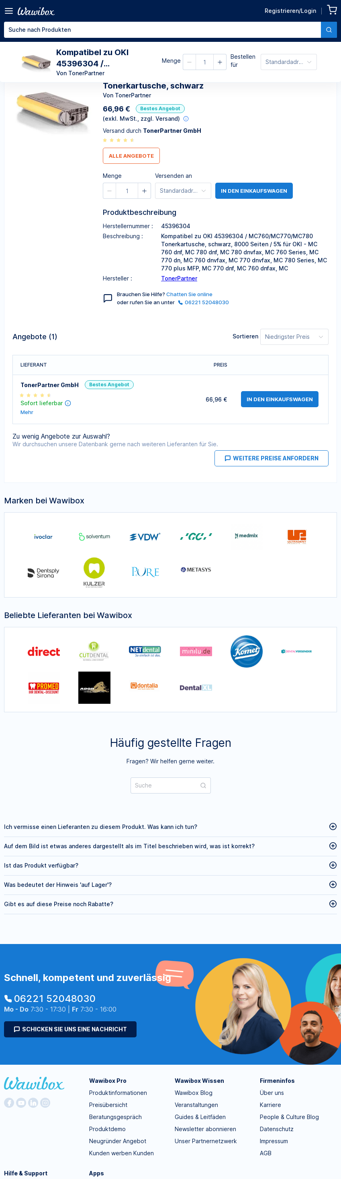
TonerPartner (179, 278)
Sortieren (245, 336)
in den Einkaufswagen (254, 191)
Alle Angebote (131, 156)
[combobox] (170, 30)
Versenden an (173, 175)
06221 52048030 (203, 302)
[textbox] (162, 29)
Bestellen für (243, 60)
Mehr (26, 412)
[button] (189, 62)
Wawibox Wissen (199, 1080)
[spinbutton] (204, 62)
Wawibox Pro (108, 1080)
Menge (171, 60)
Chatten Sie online (189, 294)
